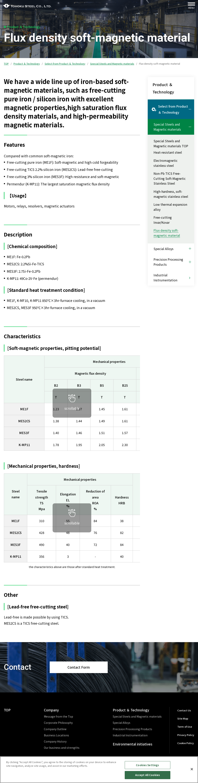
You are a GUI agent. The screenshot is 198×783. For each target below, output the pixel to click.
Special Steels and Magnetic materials (112, 63)
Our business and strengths (61, 748)
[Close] (192, 771)
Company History (55, 741)
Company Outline (55, 729)
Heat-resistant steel (168, 152)
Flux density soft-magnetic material (167, 233)
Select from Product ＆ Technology (65, 63)
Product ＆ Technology (27, 63)
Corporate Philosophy (58, 723)
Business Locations (56, 735)
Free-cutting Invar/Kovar (163, 220)
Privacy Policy (185, 735)
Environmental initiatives (132, 744)
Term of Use (184, 726)
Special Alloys (121, 723)
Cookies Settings (147, 767)
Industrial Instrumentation (130, 735)
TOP (6, 63)
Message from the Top (58, 716)
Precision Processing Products (132, 729)
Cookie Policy (185, 743)
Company (51, 710)
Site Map (182, 718)
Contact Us (184, 710)
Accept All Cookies (147, 777)
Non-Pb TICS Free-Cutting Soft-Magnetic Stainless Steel (170, 178)
